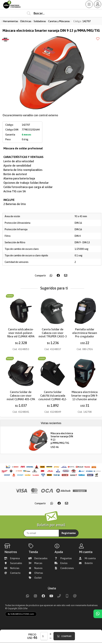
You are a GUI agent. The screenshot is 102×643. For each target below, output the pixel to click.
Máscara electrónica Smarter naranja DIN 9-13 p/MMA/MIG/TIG (62, 438)
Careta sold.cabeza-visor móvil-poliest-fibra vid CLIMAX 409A (20, 333)
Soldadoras (40, 21)
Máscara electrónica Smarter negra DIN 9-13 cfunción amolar (84, 395)
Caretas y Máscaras (59, 21)
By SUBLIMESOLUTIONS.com (21, 614)
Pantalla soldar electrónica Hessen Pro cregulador (84, 333)
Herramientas (10, 21)
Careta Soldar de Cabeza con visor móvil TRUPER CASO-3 (53, 333)
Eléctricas (25, 21)
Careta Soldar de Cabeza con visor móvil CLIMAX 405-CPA (21, 395)
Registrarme (69, 533)
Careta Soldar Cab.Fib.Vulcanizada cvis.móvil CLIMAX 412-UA (52, 397)
